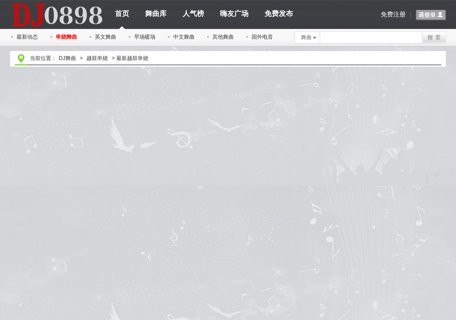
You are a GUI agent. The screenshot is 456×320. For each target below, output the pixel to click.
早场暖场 (144, 37)
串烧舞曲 (66, 37)
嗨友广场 (234, 13)
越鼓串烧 (97, 58)
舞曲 (308, 37)
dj (56, 3)
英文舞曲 (105, 37)
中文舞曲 (184, 37)
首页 (122, 17)
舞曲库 (156, 13)
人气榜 (193, 13)
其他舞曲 (223, 37)
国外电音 (262, 37)
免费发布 (279, 13)
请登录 (431, 15)
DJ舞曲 (67, 58)
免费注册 (393, 14)
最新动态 (27, 37)
